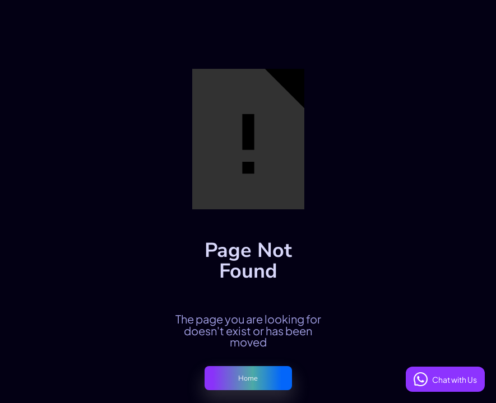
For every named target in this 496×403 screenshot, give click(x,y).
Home (248, 378)
